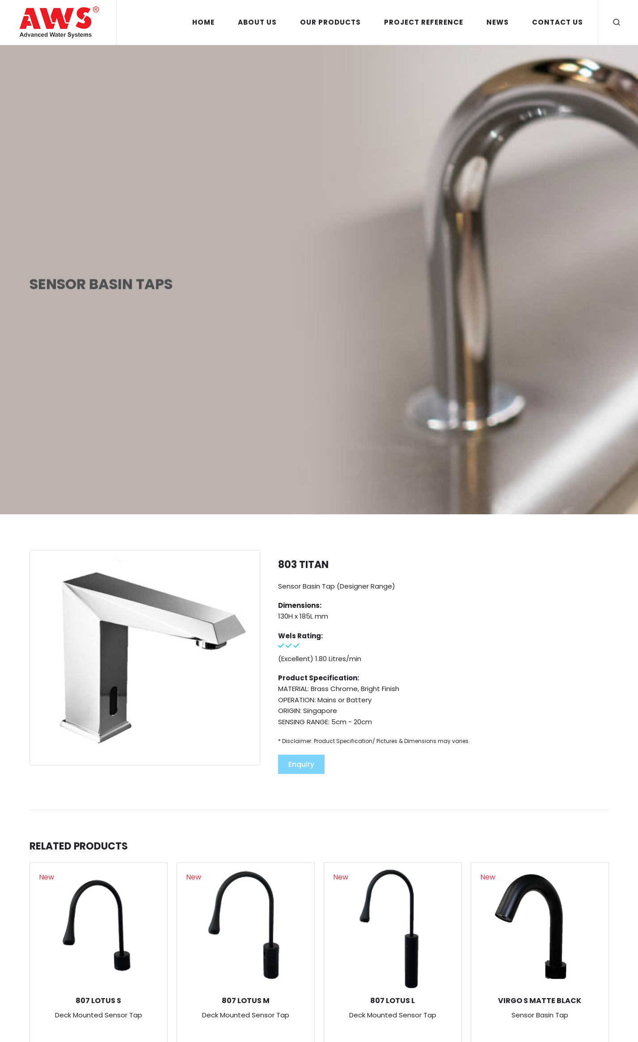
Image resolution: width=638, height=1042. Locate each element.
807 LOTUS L (392, 1000)
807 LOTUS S (98, 1000)
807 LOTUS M (246, 1000)
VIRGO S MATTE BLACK (539, 1000)
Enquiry (301, 764)
